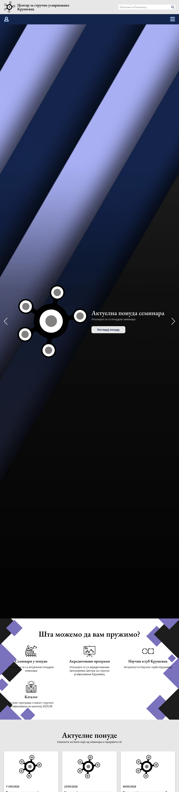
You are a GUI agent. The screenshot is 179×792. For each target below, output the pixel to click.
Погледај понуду (108, 329)
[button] (173, 321)
